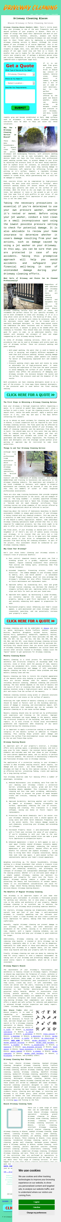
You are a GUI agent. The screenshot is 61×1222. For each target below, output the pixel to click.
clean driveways (50, 1083)
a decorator (36, 1036)
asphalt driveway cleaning (40, 1131)
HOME (31, 14)
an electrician (47, 1038)
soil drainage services (32, 1047)
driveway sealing (19, 879)
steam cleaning (42, 1118)
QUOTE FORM (8, 1166)
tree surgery (49, 1049)
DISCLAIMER (55, 14)
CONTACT (47, 14)
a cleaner (37, 1051)
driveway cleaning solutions (41, 1123)
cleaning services (40, 1160)
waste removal (16, 1051)
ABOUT (41, 14)
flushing (50, 438)
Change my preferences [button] (36, 1213)
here (15, 1100)
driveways (7, 154)
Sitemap (5, 1201)
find (10, 1063)
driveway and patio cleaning (37, 1098)
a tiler (7, 1029)
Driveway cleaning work (13, 628)
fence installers (26, 1049)
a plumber (15, 1045)
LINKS (36, 14)
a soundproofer (38, 1045)
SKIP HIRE (15, 1040)
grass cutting (49, 1034)
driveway (16, 29)
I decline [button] (36, 1207)
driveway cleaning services (27, 340)
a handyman (15, 1036)
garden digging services (14, 1042)
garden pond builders (45, 1042)
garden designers (39, 1040)
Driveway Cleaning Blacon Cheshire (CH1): (21, 27)
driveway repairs (41, 972)
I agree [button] (36, 1202)
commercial (19, 524)
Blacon (46, 628)
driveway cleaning (11, 42)
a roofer (25, 1038)
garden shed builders (34, 1053)
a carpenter (28, 1034)
